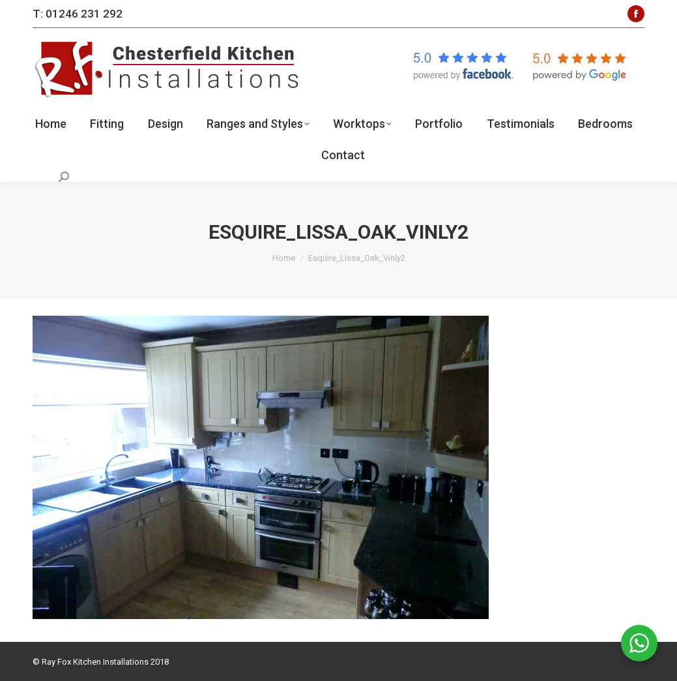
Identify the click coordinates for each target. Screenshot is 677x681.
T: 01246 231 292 (77, 13)
